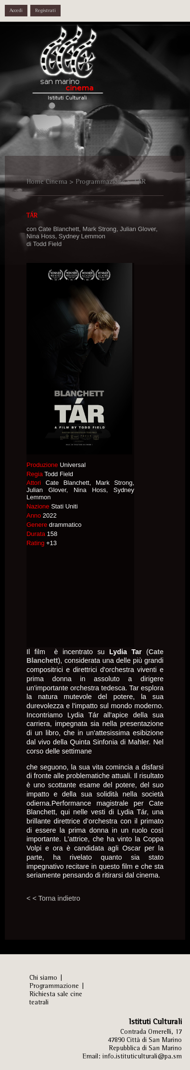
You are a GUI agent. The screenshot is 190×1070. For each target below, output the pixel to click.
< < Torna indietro (53, 898)
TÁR (139, 181)
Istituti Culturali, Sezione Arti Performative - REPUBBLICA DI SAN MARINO (77, 68)
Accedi (16, 10)
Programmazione (100, 181)
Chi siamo (43, 977)
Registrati (45, 10)
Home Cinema (46, 181)
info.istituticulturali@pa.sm (142, 1056)
